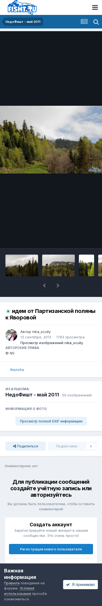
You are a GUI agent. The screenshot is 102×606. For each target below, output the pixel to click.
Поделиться (25, 446)
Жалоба (17, 369)
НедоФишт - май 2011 (32, 394)
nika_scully (41, 331)
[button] (44, 285)
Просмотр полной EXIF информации (51, 421)
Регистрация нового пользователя (51, 549)
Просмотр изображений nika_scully (51, 343)
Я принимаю (80, 584)
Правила (12, 583)
